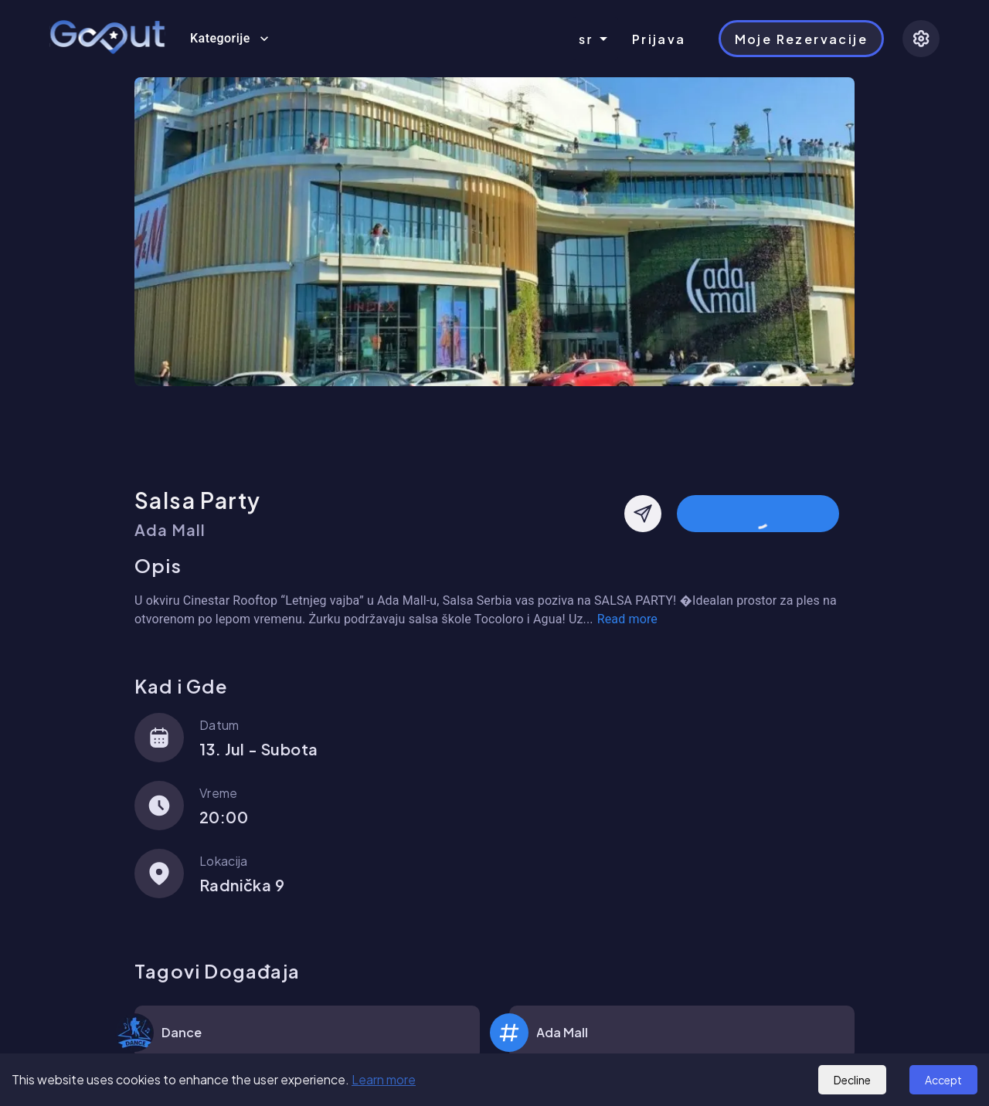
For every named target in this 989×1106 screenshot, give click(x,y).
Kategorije (229, 38)
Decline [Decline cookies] (852, 1080)
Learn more (384, 1079)
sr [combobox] (586, 39)
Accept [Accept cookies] (943, 1080)
